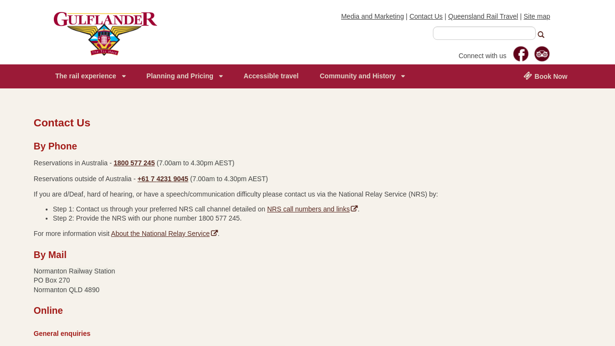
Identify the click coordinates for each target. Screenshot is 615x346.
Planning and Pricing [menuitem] (180, 76)
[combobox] (484, 33)
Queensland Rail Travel (483, 16)
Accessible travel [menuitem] (271, 76)
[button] (545, 36)
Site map (537, 16)
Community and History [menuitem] (357, 76)
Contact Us (426, 16)
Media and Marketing (372, 16)
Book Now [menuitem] (545, 76)
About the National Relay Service (164, 233)
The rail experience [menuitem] (85, 76)
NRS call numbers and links (312, 209)
